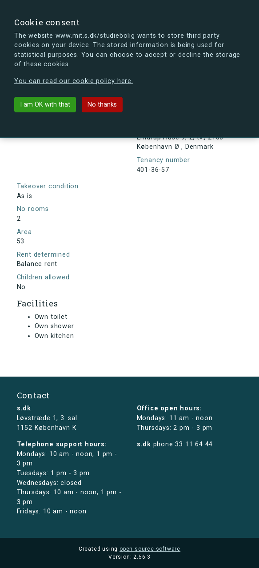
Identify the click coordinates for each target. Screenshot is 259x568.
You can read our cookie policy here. (73, 81)
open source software (150, 549)
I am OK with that (45, 104)
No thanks (102, 104)
